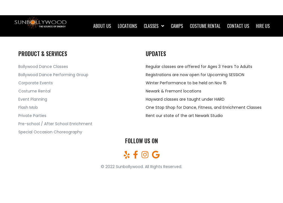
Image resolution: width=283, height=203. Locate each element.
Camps (177, 26)
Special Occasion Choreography (50, 132)
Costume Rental (34, 91)
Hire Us (263, 26)
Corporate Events (35, 83)
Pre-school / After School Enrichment (55, 124)
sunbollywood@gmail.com (238, 7)
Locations (127, 26)
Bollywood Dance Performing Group (53, 75)
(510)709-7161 (33, 7)
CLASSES (151, 26)
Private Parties (32, 115)
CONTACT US (238, 26)
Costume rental (205, 26)
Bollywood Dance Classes (43, 66)
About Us (102, 26)
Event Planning (32, 99)
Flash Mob (28, 107)
